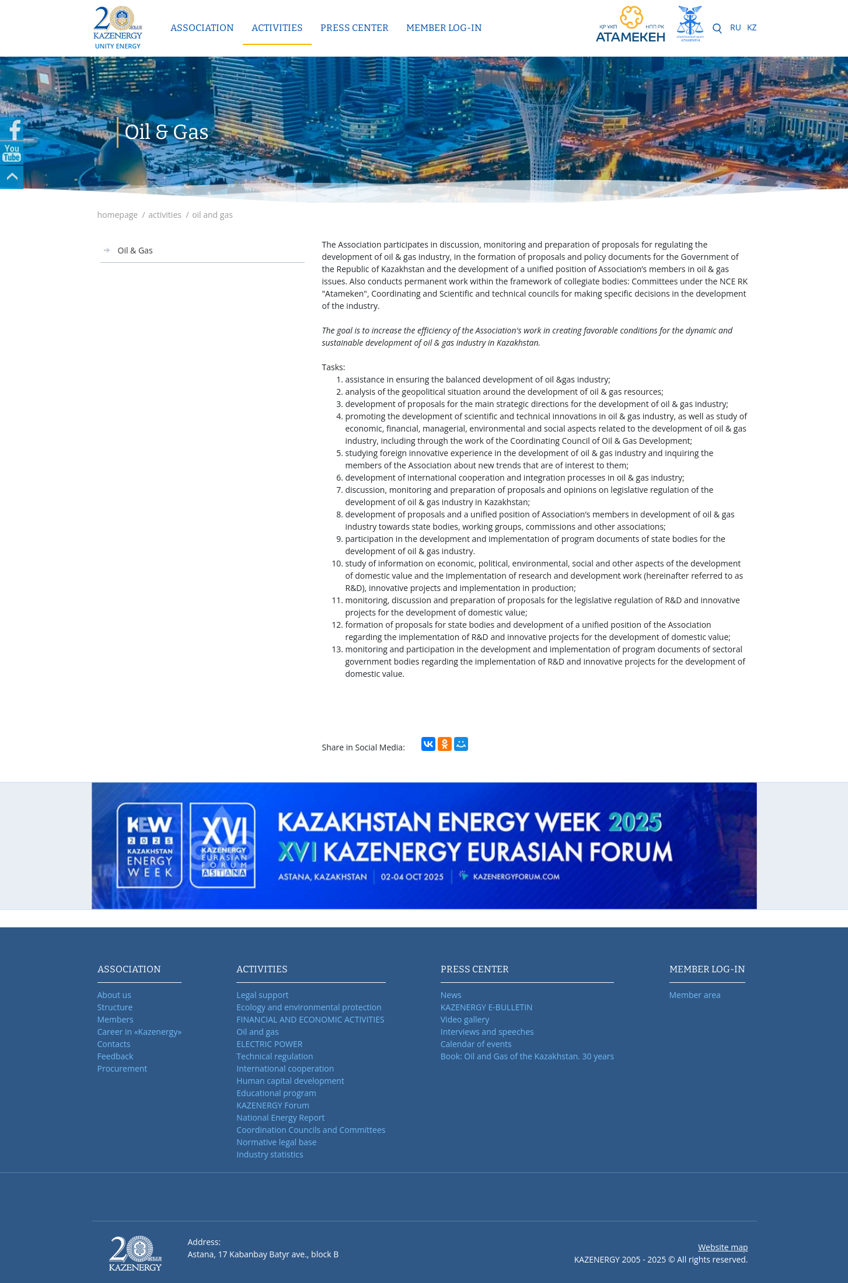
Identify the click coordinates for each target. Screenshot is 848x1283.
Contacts (114, 1043)
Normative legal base (276, 1142)
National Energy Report (280, 1117)
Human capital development (290, 1080)
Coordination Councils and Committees (310, 1129)
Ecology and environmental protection (309, 1007)
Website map (723, 1247)
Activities (277, 27)
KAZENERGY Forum (272, 1105)
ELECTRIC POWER (269, 1043)
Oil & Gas (135, 250)
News (451, 994)
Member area (695, 994)
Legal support (262, 994)
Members (115, 1019)
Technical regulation (274, 1056)
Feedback (115, 1056)
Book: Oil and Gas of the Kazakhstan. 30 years (528, 1056)
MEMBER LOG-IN (444, 27)
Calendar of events (476, 1043)
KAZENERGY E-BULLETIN (487, 1007)
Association (202, 27)
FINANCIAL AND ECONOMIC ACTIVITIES (310, 1019)
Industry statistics (269, 1154)
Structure (115, 1007)
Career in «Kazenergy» (139, 1031)
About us (114, 994)
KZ (752, 27)
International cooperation (285, 1068)
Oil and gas (257, 1031)
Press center (354, 27)
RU (735, 27)
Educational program (276, 1092)
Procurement (122, 1068)
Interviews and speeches (487, 1031)
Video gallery (465, 1019)
